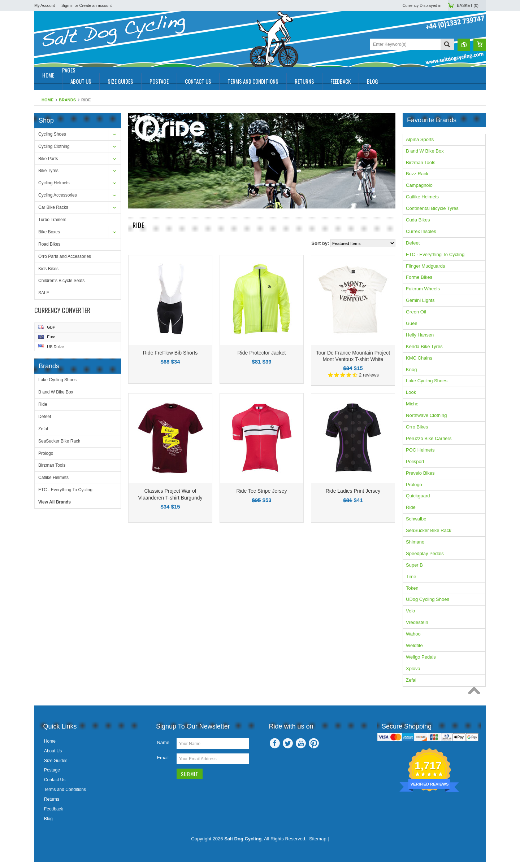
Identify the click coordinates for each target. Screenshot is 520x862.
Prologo (45, 453)
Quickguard (418, 495)
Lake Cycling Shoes (57, 379)
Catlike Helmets (53, 477)
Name (163, 742)
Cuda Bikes (418, 220)
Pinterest (314, 743)
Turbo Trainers (52, 219)
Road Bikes (49, 244)
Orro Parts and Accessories (64, 256)
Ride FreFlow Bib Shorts (170, 353)
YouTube (301, 743)
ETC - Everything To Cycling (65, 489)
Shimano (415, 542)
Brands (67, 100)
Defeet (44, 416)
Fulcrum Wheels (423, 288)
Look (411, 392)
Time (411, 576)
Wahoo (413, 634)
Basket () (467, 5)
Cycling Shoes (52, 134)
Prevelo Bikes (420, 473)
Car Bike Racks (53, 207)
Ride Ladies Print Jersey (353, 491)
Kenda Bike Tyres (424, 346)
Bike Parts (48, 158)
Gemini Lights (420, 300)
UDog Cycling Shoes (427, 599)
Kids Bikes (48, 268)
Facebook (275, 743)
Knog (411, 369)
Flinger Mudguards (425, 266)
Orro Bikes (417, 427)
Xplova (413, 668)
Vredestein (417, 622)
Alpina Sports (420, 139)
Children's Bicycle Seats (61, 280)
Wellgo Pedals (421, 657)
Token (412, 588)
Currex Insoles (421, 231)
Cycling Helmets (54, 182)
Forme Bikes (419, 277)
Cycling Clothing (54, 146)
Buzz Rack (417, 173)
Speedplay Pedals (425, 553)
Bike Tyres (48, 170)
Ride (42, 404)
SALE (43, 292)
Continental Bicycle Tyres (432, 208)
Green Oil (416, 312)
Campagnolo (419, 185)
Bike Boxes (49, 231)
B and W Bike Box (55, 392)
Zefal (43, 428)
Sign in (67, 5)
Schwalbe (416, 519)
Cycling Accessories (57, 195)
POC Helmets (420, 450)
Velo (410, 610)
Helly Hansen (420, 335)
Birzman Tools (51, 465)
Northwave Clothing (426, 415)
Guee (411, 323)
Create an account (95, 5)
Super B (414, 565)
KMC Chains (419, 358)
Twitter (288, 743)
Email (163, 757)
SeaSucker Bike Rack (59, 441)
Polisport (415, 461)
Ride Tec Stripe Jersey (262, 491)
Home (47, 100)
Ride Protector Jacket (262, 353)
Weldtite (414, 645)
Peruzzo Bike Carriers (428, 438)
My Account (44, 5)
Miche (412, 403)
